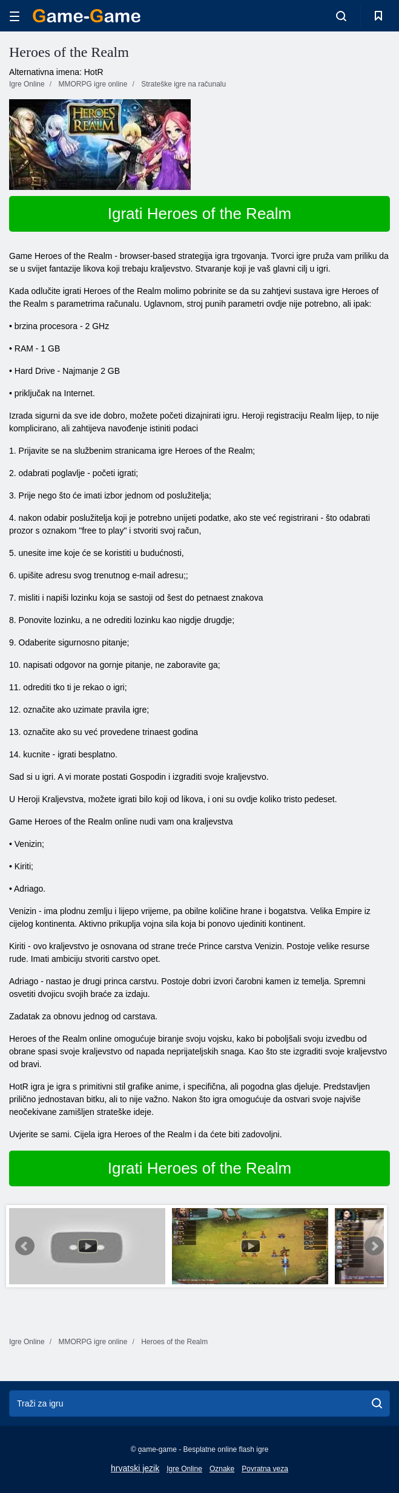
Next (374, 1246)
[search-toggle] (341, 15)
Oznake (221, 1469)
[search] (377, 1403)
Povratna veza (265, 1469)
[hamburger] (14, 16)
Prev (25, 1246)
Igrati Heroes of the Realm (199, 213)
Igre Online (184, 1469)
